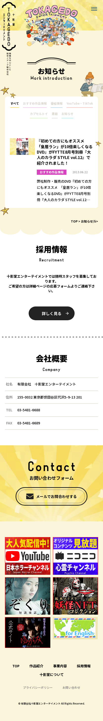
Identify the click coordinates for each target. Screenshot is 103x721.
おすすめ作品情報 (35, 103)
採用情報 (84, 665)
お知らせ (67, 114)
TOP (74, 221)
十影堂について (52, 674)
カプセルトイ (39, 114)
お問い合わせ (71, 687)
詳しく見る (52, 313)
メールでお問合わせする (56, 496)
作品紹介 (36, 665)
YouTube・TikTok (79, 103)
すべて (14, 103)
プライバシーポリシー (38, 687)
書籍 (55, 114)
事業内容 (60, 665)
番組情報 (56, 103)
